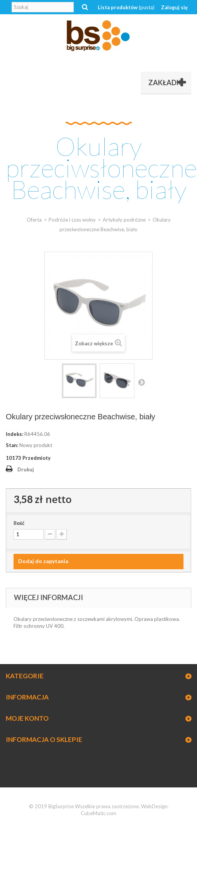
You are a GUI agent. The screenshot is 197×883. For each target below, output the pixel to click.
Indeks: (14, 434)
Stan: (12, 445)
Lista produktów (126, 7)
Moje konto (27, 718)
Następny (141, 382)
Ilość (19, 523)
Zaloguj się (174, 7)
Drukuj (25, 469)
